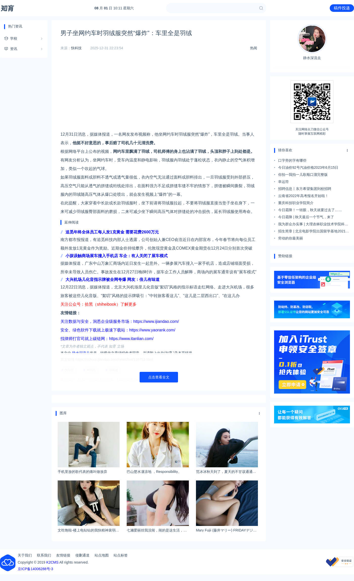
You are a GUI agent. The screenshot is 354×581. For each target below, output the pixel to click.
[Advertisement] (158, 94)
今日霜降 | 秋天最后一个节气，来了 (306, 217)
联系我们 (44, 555)
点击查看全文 (158, 377)
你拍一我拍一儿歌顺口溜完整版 (303, 175)
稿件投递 (342, 8)
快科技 (76, 48)
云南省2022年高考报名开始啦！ (303, 196)
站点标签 (121, 555)
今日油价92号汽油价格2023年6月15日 (308, 167)
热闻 (253, 48)
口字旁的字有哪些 (292, 160)
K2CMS (52, 562)
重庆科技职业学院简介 (296, 203)
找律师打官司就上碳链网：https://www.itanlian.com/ (106, 338)
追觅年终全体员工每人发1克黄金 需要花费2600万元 (112, 232)
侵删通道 (82, 555)
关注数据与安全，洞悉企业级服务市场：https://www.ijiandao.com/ (119, 321)
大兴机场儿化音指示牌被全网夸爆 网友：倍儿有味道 (112, 279)
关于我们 (25, 555)
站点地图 (102, 555)
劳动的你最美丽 (290, 238)
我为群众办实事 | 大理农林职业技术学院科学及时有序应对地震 (313, 225)
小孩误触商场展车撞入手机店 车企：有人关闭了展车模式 (116, 256)
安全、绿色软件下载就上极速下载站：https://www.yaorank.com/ (117, 330)
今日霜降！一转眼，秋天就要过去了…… (310, 210)
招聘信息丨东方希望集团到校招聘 (304, 189)
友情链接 (63, 555)
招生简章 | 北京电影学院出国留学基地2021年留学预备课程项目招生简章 (313, 232)
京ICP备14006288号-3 (35, 569)
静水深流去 (312, 42)
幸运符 (283, 182)
